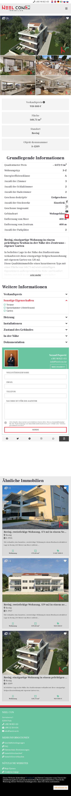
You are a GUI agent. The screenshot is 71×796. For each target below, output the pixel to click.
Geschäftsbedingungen (14, 743)
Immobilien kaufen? (13, 753)
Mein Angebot (58, 367)
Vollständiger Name (17, 372)
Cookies (29, 778)
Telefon (11, 391)
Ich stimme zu (61, 787)
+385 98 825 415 (41, 2)
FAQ (6, 746)
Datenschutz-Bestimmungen (16, 750)
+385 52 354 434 (10, 727)
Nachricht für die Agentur (21, 401)
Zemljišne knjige (11, 772)
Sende (35, 430)
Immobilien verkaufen (14, 757)
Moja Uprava (9, 768)
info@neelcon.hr (58, 361)
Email (9, 382)
